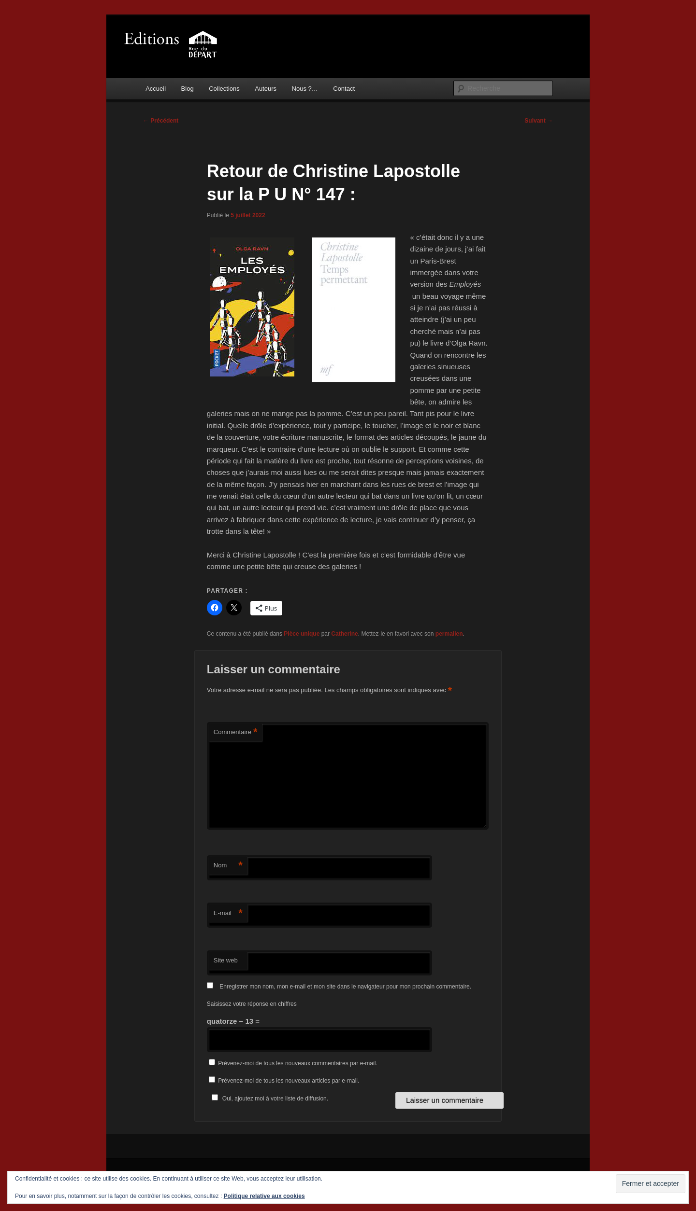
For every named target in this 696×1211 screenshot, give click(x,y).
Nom (228, 866)
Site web (226, 960)
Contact (344, 88)
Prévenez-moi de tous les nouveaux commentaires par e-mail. (297, 1063)
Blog (187, 88)
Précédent (160, 120)
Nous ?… (305, 88)
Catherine (344, 633)
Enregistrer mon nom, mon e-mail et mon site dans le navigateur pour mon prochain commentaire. (345, 986)
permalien (449, 633)
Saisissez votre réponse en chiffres (252, 1004)
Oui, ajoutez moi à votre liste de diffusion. (268, 1098)
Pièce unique (301, 633)
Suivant (538, 120)
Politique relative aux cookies (264, 1196)
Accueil (155, 88)
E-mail (228, 913)
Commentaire (236, 732)
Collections (224, 88)
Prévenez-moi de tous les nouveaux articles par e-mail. (288, 1080)
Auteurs (265, 88)
